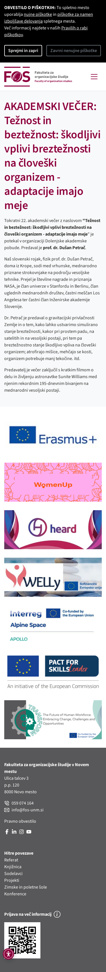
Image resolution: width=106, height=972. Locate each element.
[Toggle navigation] (94, 76)
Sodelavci (13, 873)
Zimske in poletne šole (25, 887)
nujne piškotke (38, 14)
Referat (11, 860)
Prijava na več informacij (32, 914)
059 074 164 (19, 803)
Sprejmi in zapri (23, 51)
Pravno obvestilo (20, 821)
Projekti (11, 880)
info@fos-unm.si (24, 810)
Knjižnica (12, 867)
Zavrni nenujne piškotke (73, 51)
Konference (15, 894)
